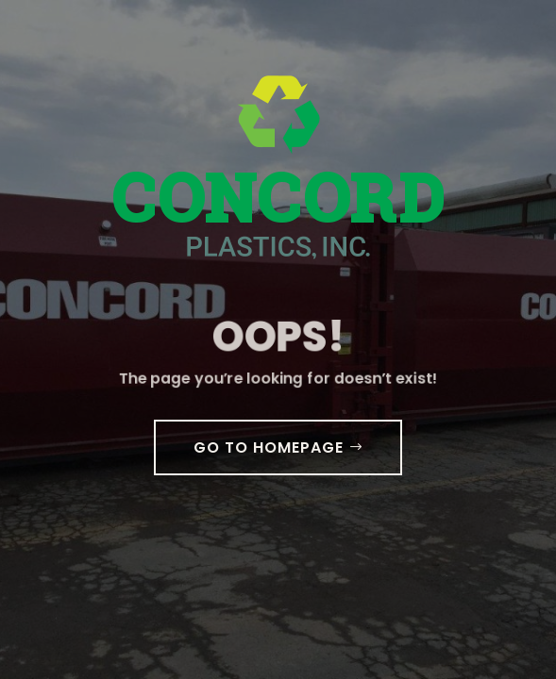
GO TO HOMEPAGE (269, 447)
